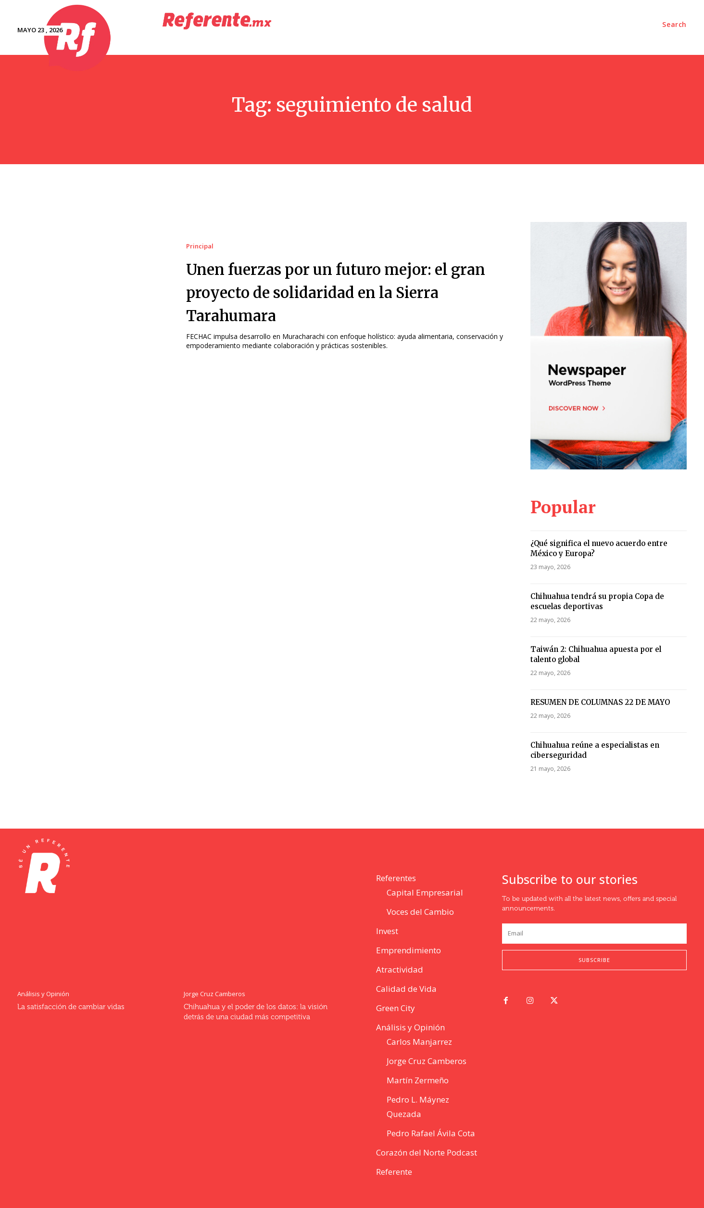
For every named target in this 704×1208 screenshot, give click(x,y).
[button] (674, 24)
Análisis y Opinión (43, 994)
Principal (200, 246)
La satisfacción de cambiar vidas (71, 1007)
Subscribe (594, 959)
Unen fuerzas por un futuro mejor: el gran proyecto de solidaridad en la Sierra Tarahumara (345, 291)
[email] (594, 933)
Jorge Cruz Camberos (214, 994)
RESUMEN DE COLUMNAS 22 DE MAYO (600, 702)
